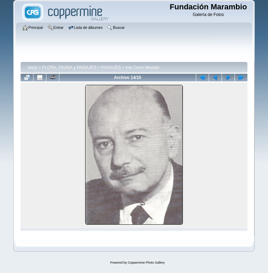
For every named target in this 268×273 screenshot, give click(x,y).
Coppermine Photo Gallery (146, 262)
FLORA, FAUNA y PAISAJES (69, 67)
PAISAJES (111, 67)
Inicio (32, 67)
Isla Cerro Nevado (142, 67)
